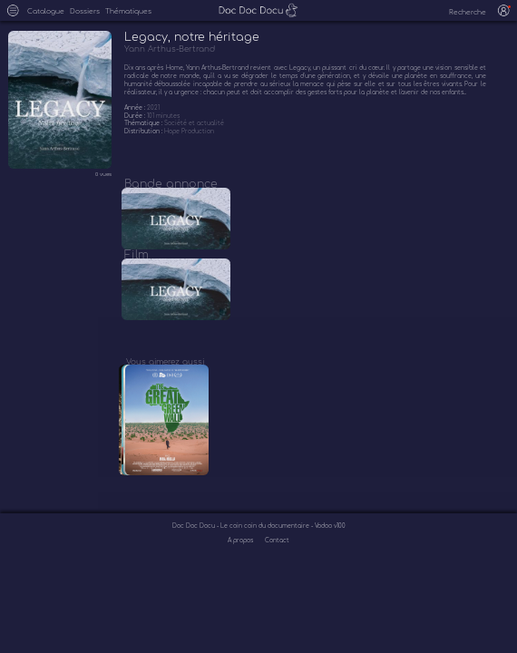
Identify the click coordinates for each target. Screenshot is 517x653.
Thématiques (128, 11)
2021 (153, 107)
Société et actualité (194, 123)
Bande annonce (171, 184)
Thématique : (144, 123)
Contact (277, 563)
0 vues (103, 174)
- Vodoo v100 (328, 549)
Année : (135, 107)
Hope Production (189, 131)
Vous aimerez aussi (165, 377)
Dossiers (85, 11)
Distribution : (144, 131)
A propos (241, 563)
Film (136, 263)
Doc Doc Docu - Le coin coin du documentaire (241, 549)
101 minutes (163, 115)
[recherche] (462, 13)
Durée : (135, 115)
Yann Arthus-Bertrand (169, 49)
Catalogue (45, 11)
